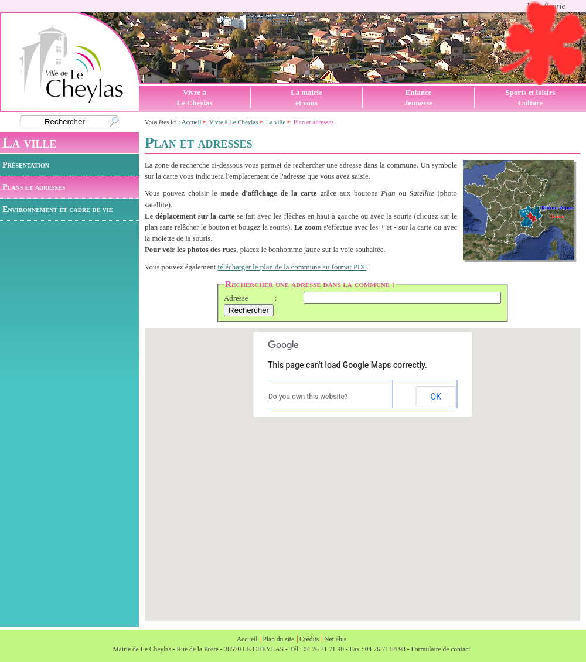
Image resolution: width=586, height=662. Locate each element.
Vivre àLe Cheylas (195, 97)
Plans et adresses (33, 187)
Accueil (192, 121)
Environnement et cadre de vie (57, 209)
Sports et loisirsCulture (531, 97)
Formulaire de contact (440, 649)
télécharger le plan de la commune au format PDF (292, 267)
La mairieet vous (306, 97)
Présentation (25, 164)
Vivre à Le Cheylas (233, 121)
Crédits (309, 639)
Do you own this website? (308, 397)
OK (436, 396)
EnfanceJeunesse (418, 97)
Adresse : (250, 298)
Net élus (335, 639)
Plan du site (278, 639)
